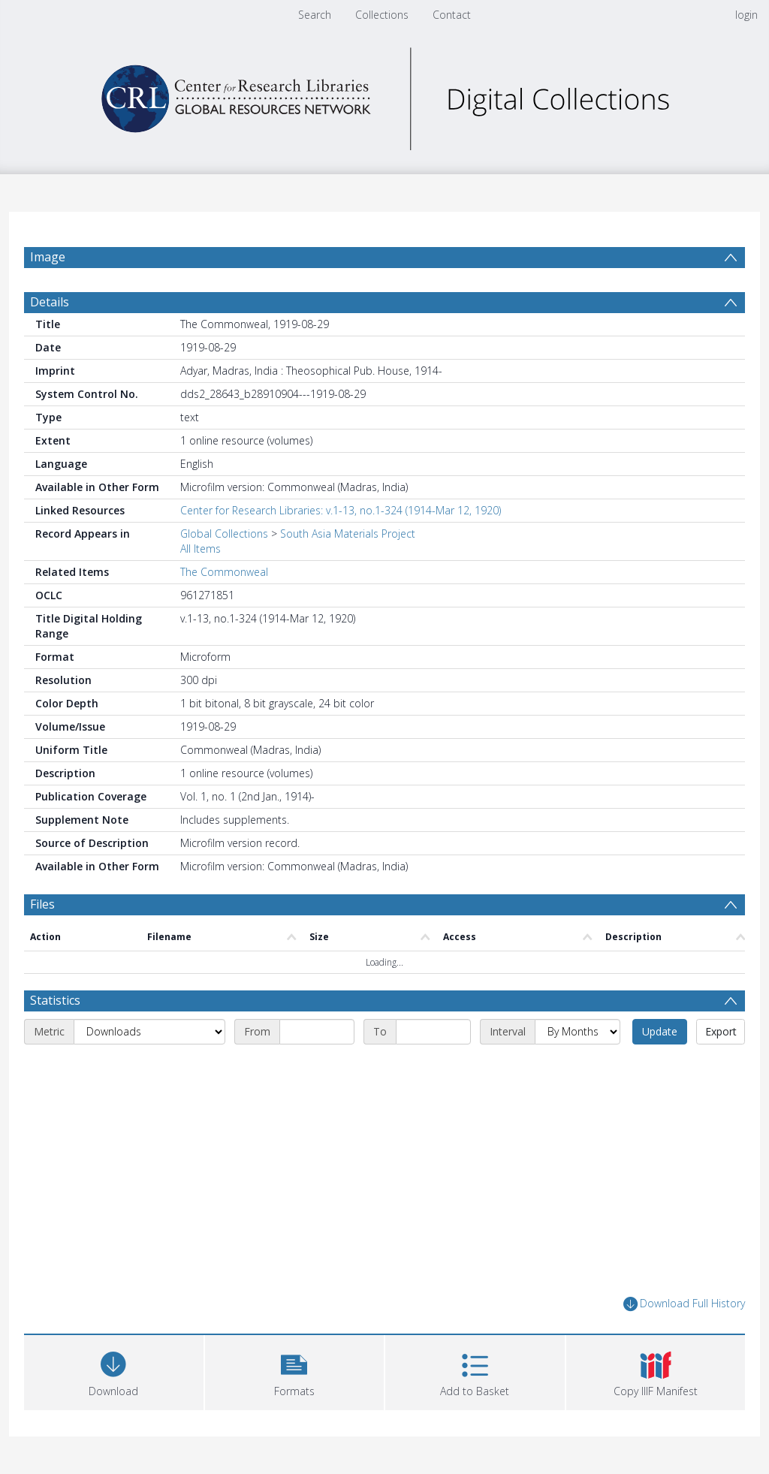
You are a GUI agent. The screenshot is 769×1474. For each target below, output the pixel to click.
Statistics (55, 1000)
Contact (452, 15)
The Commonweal (224, 572)
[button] (294, 1370)
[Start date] (316, 1031)
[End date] (433, 1031)
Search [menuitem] (314, 15)
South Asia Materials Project (347, 533)
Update (659, 1031)
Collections (382, 15)
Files (42, 904)
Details (49, 302)
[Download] (114, 1370)
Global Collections (224, 533)
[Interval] (577, 1031)
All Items (200, 548)
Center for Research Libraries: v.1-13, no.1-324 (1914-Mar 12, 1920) (340, 510)
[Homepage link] (384, 95)
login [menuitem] (746, 15)
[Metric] (149, 1031)
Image (47, 257)
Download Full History (684, 1304)
